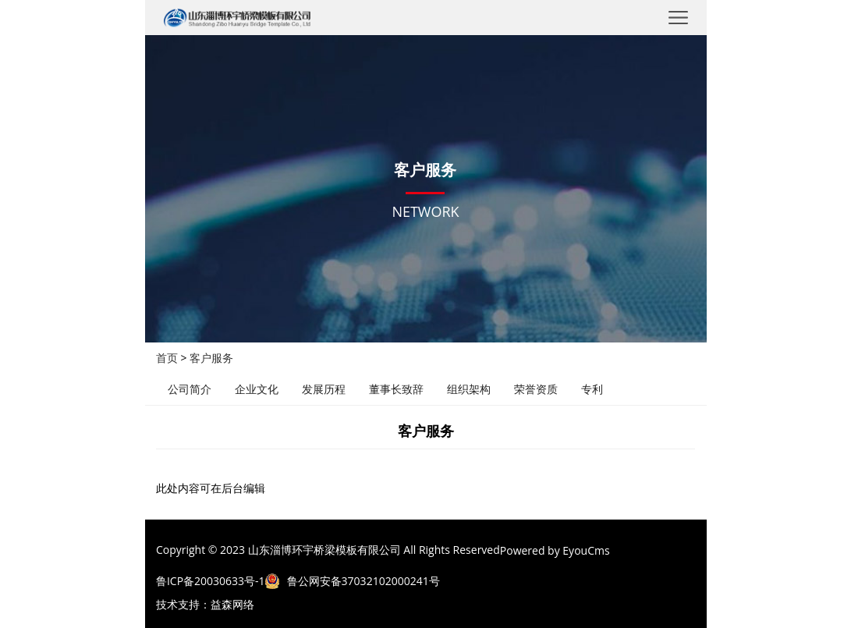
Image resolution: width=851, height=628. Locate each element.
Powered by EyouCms (555, 550)
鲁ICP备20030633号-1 (210, 580)
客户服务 (211, 357)
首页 (167, 357)
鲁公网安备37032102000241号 (363, 580)
